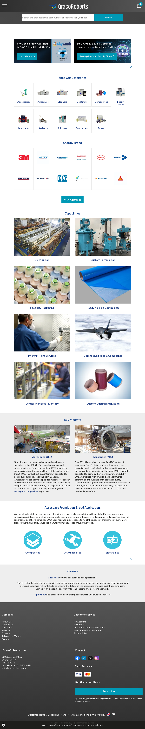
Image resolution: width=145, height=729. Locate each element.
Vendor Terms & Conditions (88, 630)
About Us (7, 621)
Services (6, 630)
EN (111, 714)
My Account (80, 621)
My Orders (79, 624)
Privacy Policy (80, 633)
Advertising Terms (11, 636)
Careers (6, 633)
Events (5, 639)
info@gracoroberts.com (14, 668)
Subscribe (109, 691)
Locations (7, 627)
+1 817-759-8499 (23, 665)
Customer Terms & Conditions (89, 627)
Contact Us (7, 624)
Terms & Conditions (120, 699)
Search (108, 17)
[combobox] (111, 714)
